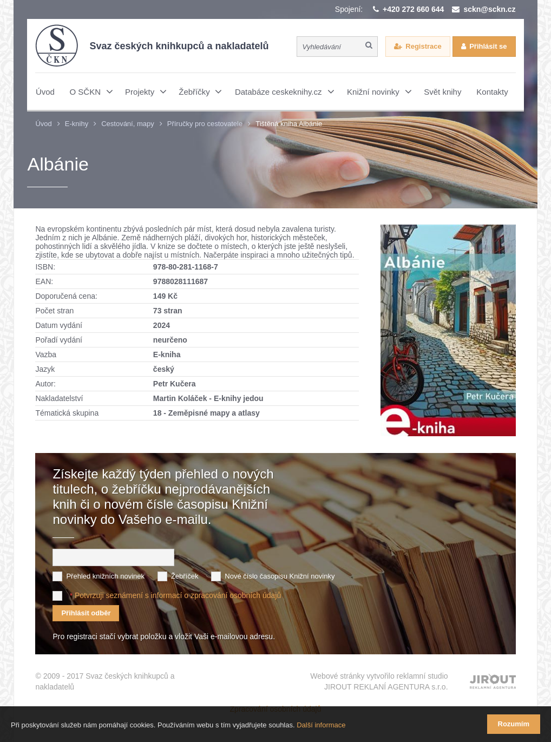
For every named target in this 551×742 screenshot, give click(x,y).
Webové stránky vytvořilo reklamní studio (379, 682)
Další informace (321, 725)
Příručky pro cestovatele (204, 124)
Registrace (423, 46)
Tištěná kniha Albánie (288, 124)
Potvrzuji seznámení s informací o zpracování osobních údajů (178, 595)
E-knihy (76, 124)
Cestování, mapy (127, 124)
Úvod (43, 124)
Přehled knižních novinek (105, 576)
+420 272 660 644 (413, 9)
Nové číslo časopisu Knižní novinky (279, 576)
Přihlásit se (488, 46)
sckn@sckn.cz (489, 9)
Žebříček (185, 576)
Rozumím (514, 724)
